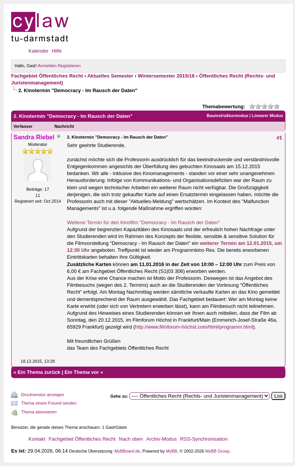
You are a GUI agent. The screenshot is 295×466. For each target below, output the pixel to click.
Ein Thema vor (82, 372)
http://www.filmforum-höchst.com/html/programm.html (194, 327)
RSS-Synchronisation (204, 439)
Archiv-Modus (161, 439)
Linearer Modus (267, 115)
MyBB (171, 451)
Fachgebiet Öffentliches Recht (47, 76)
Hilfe (57, 51)
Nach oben (131, 439)
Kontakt (36, 439)
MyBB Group (217, 451)
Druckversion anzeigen (42, 394)
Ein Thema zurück (39, 372)
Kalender (38, 51)
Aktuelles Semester (110, 76)
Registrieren (69, 65)
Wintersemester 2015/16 (166, 76)
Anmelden (47, 65)
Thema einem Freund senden (48, 403)
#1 (279, 137)
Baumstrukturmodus (227, 115)
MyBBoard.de (127, 451)
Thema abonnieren (38, 412)
